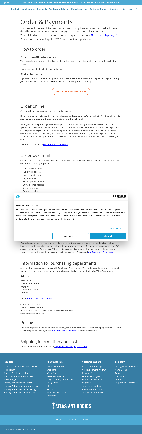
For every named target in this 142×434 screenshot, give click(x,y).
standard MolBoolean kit (65, 2)
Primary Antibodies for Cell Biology (20, 389)
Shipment (86, 382)
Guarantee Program (91, 376)
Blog (49, 386)
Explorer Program (90, 373)
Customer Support (98, 9)
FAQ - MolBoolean (55, 376)
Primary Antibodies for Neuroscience (21, 386)
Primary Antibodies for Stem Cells (19, 392)
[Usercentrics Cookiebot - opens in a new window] (115, 196)
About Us (114, 9)
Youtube (84, 419)
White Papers (53, 373)
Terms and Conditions (92, 386)
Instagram (59, 419)
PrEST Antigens (11, 379)
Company (120, 362)
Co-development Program (94, 369)
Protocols (42, 9)
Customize (70, 236)
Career (118, 373)
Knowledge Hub (79, 9)
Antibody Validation (59, 9)
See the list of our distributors (71, 91)
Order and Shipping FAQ (105, 35)
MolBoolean (9, 369)
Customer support (91, 362)
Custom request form (92, 389)
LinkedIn (72, 419)
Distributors (120, 376)
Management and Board (126, 366)
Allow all (108, 236)
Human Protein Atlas (56, 392)
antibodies (40, 2)
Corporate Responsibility (126, 382)
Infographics (53, 382)
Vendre (33, 429)
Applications (28, 9)
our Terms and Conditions (55, 144)
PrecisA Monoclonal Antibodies (18, 376)
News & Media (122, 369)
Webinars (51, 369)
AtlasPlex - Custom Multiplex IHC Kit (20, 366)
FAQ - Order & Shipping (93, 366)
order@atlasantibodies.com (40, 298)
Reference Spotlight (56, 366)
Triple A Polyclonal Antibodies (18, 373)
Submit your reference (92, 392)
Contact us (120, 379)
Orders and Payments (92, 379)
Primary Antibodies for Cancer (18, 382)
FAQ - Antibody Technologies (60, 379)
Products (15, 9)
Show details (115, 228)
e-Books (50, 389)
